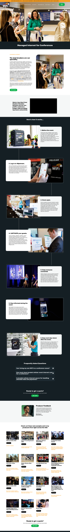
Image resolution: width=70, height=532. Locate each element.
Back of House (8, 468)
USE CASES (34, 5)
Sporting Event (38, 448)
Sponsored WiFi (41, 4)
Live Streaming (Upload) (29, 470)
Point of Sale (57, 448)
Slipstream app (21, 80)
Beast (12, 78)
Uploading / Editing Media (42, 470)
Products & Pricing (19, 5)
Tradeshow (27, 471)
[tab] (35, 368)
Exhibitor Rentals (27, 4)
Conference (13, 468)
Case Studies (48, 5)
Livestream (53, 448)
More (53, 5)
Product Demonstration (24, 516)
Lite (22, 76)
